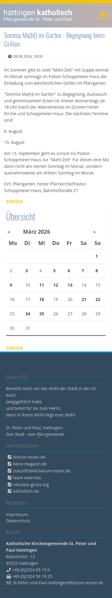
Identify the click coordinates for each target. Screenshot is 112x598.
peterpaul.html (38, 15)
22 (98, 299)
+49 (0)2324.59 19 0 (31, 570)
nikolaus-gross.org (31, 484)
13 (69, 285)
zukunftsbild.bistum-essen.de (41, 471)
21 (84, 299)
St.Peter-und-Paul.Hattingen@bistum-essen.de (58, 582)
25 (41, 314)
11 (41, 285)
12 (55, 285)
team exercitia (27, 477)
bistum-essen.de (29, 457)
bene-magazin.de (30, 464)
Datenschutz (18, 521)
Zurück (14, 201)
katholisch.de (26, 491)
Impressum (17, 514)
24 (27, 314)
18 (41, 299)
